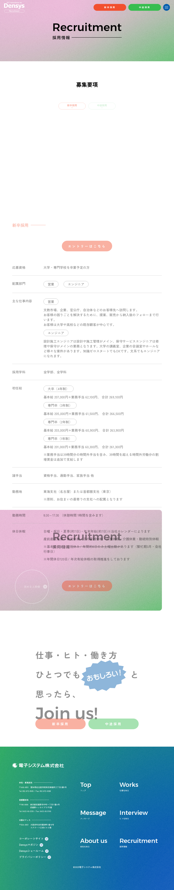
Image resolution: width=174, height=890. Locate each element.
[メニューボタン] (166, 7)
